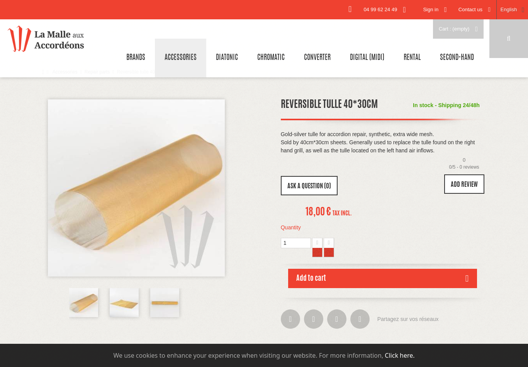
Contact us (470, 9)
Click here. (399, 355)
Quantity (291, 227)
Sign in (430, 9)
